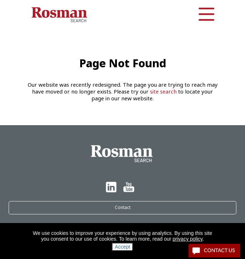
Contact (123, 207)
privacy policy (188, 239)
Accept (122, 247)
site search (163, 92)
